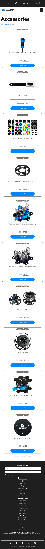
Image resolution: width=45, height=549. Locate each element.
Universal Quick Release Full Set (22, 395)
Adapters (26, 158)
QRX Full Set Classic (22, 310)
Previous (16, 456)
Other (26, 29)
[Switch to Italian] (27, 3)
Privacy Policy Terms (14, 475)
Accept (12, 475)
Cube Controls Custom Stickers (22, 138)
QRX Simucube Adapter (22, 438)
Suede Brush (22, 95)
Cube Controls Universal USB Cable (22, 53)
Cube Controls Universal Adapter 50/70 (22, 181)
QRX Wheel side (22, 352)
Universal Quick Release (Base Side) (22, 224)
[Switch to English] (24, 3)
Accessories (7, 24)
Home (2, 24)
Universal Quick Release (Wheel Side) (22, 267)
